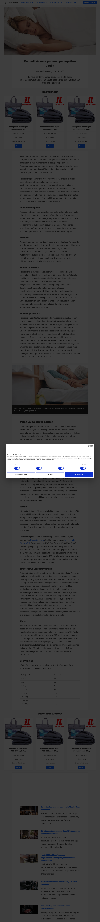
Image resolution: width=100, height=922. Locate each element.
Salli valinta (50, 474)
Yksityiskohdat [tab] (50, 449)
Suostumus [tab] (20, 449)
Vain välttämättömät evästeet (21, 474)
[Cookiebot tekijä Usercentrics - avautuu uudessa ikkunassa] (84, 446)
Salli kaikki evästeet (79, 474)
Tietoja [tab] (79, 449)
